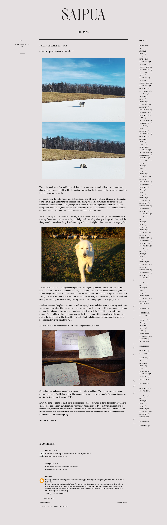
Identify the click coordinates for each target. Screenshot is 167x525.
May (141, 54)
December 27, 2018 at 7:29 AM (56, 470)
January (143, 64)
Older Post (122, 503)
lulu (46, 477)
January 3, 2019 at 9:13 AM (54, 494)
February (144, 62)
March (142, 46)
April (142, 56)
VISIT (22, 44)
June (141, 51)
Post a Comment (48, 498)
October (143, 88)
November (144, 70)
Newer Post (45, 503)
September (144, 72)
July (141, 48)
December (144, 67)
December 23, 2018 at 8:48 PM (56, 457)
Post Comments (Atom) (59, 506)
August (143, 94)
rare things (49, 451)
